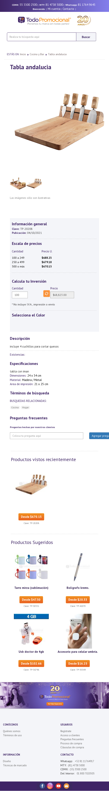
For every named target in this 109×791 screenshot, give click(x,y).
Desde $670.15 (31, 517)
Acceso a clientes (70, 735)
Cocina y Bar (37, 54)
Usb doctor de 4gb (31, 652)
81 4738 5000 (54, 5)
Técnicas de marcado (15, 765)
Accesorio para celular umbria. (78, 652)
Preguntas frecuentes (72, 739)
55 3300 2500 (28, 5)
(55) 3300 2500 (78, 769)
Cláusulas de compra (72, 747)
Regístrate (65, 731)
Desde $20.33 (77, 600)
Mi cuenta (54, 9)
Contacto (68, 9)
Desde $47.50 (31, 600)
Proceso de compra (71, 743)
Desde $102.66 (31, 663)
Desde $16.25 (77, 663)
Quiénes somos (11, 731)
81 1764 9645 (86, 5)
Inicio (23, 54)
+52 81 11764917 (84, 761)
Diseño (7, 761)
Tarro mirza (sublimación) (31, 588)
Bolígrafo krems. (78, 588)
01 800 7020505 (85, 773)
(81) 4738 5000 (76, 765)
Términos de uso (12, 735)
